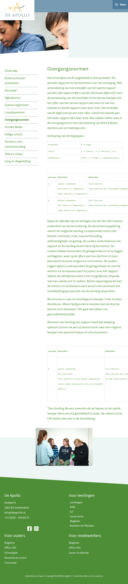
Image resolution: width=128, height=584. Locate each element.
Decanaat (11, 90)
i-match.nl (98, 576)
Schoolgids (11, 552)
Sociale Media (13, 127)
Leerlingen (76, 502)
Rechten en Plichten (82, 527)
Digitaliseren (13, 98)
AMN (72, 507)
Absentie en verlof (15, 557)
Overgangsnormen (17, 120)
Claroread (10, 562)
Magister (74, 522)
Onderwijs (11, 71)
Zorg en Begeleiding (18, 161)
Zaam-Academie (79, 552)
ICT (71, 512)
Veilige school (13, 134)
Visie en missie (14, 154)
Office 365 (10, 547)
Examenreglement (17, 105)
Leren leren (76, 517)
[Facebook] (29, 528)
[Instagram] (36, 528)
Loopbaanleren (15, 112)
